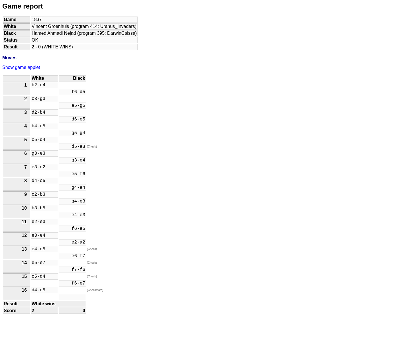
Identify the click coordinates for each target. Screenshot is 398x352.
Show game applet (21, 67)
